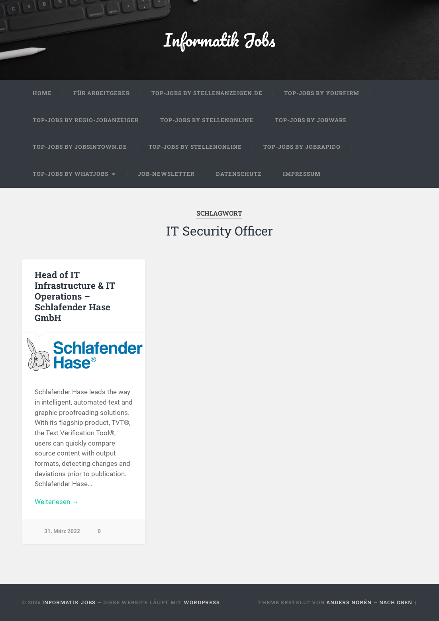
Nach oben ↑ (398, 602)
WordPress (202, 602)
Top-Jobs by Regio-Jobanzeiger (86, 120)
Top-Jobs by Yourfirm (321, 93)
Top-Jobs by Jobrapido (302, 146)
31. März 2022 (62, 531)
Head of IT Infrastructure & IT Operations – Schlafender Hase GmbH (75, 296)
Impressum (302, 173)
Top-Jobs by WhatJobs (70, 173)
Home (42, 93)
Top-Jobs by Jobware (311, 120)
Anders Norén (349, 602)
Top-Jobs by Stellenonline (206, 120)
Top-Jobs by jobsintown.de (80, 146)
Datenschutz (238, 173)
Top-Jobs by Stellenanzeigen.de (207, 93)
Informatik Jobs (219, 39)
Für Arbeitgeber (101, 93)
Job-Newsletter (166, 173)
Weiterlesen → (56, 502)
